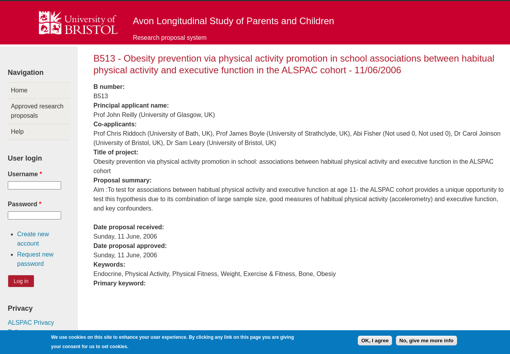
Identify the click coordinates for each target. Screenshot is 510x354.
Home (19, 90)
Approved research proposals (37, 111)
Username (25, 174)
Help (17, 131)
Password (24, 204)
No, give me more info (426, 342)
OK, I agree (375, 342)
